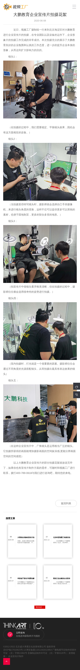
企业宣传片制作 (15, 656)
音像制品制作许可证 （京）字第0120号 (47, 653)
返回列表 (66, 503)
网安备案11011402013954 (39, 650)
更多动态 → (40, 607)
